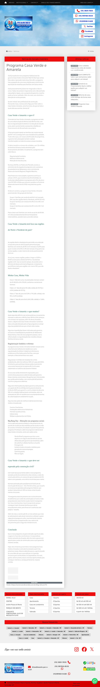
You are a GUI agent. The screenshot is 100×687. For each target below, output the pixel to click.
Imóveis (11, 3)
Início (9, 51)
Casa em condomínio (37, 604)
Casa (31, 598)
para (13, 628)
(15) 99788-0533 (86, 16)
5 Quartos (56, 611)
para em (50, 628)
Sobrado (33, 611)
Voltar (91, 51)
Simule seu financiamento (50, 3)
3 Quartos (56, 604)
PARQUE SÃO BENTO (13, 608)
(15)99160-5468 (86, 21)
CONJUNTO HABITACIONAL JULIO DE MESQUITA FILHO (14, 613)
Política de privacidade (76, 684)
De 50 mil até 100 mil (83, 601)
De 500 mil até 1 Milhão (84, 608)
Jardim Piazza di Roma (14, 604)
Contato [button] (34, 3)
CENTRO (9, 601)
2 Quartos (56, 601)
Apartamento (34, 601)
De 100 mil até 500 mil (84, 604)
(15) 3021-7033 (87, 10)
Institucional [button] (21, 3)
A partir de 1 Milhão (83, 611)
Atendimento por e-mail (38, 668)
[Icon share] (88, 26)
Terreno (32, 608)
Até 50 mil (79, 598)
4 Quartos (56, 608)
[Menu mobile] (6, 2)
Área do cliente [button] (86, 3)
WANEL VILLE (10, 598)
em (29, 628)
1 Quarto (56, 598)
